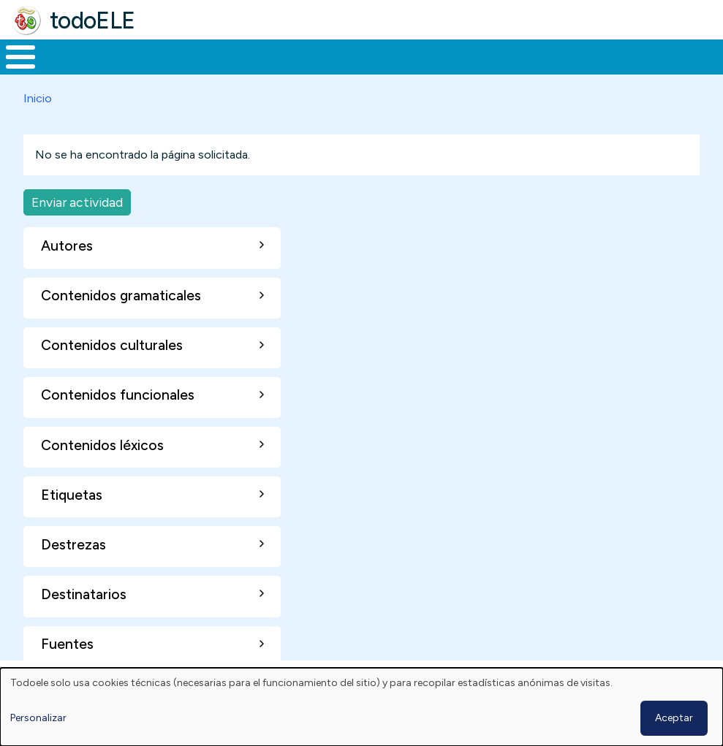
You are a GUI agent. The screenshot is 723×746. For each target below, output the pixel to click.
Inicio (13, 55)
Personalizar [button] (38, 718)
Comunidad (523, 55)
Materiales (70, 55)
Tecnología (425, 55)
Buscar (589, 55)
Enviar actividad (77, 199)
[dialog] (361, 707)
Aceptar (674, 718)
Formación (164, 55)
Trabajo (252, 55)
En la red (333, 55)
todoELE (92, 20)
